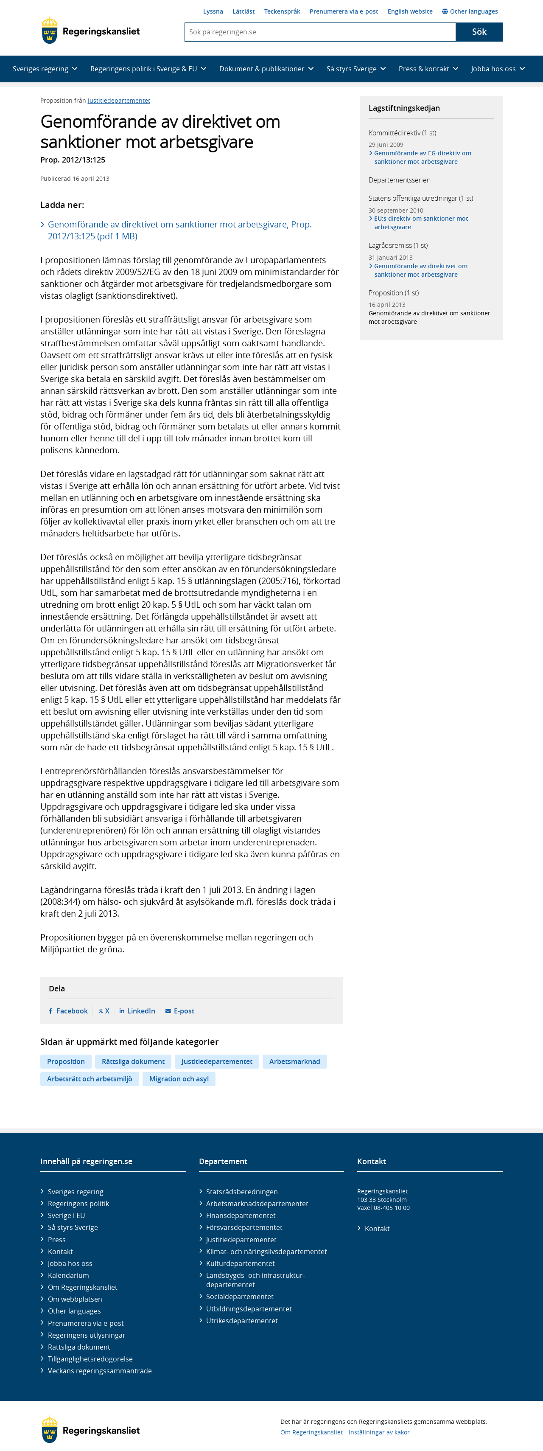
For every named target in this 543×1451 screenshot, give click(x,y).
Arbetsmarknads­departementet (257, 1203)
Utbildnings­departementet (249, 1308)
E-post (184, 1011)
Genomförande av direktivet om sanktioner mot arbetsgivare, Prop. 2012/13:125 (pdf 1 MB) (180, 230)
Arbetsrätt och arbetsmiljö (89, 1078)
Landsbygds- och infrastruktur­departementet (255, 1280)
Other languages (470, 11)
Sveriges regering (76, 1191)
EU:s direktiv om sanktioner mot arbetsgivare (421, 222)
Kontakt (60, 1251)
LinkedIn (141, 1011)
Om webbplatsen (75, 1299)
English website (410, 11)
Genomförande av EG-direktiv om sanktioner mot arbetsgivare (423, 157)
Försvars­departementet (244, 1227)
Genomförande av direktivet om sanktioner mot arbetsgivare (421, 270)
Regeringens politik (78, 1203)
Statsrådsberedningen (242, 1191)
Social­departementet (240, 1296)
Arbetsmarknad (294, 1061)
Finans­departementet (241, 1215)
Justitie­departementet (241, 1239)
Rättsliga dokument (133, 1061)
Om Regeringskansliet (83, 1287)
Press (57, 1239)
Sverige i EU (66, 1215)
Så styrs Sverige (73, 1227)
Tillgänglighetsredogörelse (90, 1359)
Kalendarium (68, 1275)
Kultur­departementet (240, 1263)
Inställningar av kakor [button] (379, 1432)
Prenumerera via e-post (344, 11)
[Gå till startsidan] (90, 30)
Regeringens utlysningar (87, 1335)
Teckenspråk (282, 11)
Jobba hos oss (70, 1263)
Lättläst (243, 11)
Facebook (72, 1011)
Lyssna (213, 11)
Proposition (66, 1061)
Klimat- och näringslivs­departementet (266, 1251)
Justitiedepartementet (119, 100)
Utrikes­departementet (242, 1320)
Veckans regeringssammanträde (100, 1370)
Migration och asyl (179, 1078)
